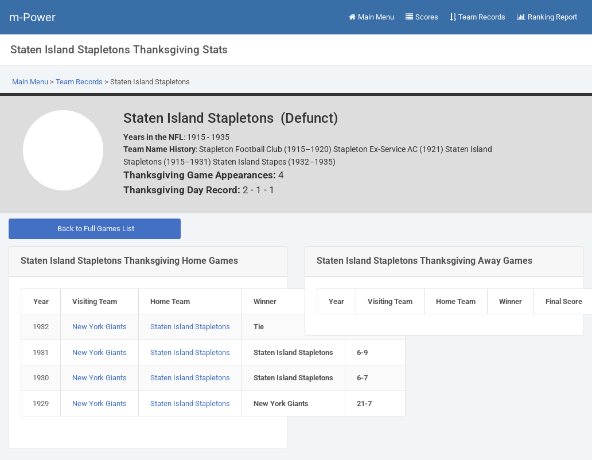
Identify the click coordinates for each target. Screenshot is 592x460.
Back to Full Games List (95, 228)
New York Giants (99, 326)
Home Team (170, 301)
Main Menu (371, 17)
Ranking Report (547, 17)
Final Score (564, 301)
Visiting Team (94, 301)
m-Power (32, 17)
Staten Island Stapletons (190, 326)
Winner (265, 301)
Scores (422, 17)
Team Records (477, 17)
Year (41, 301)
